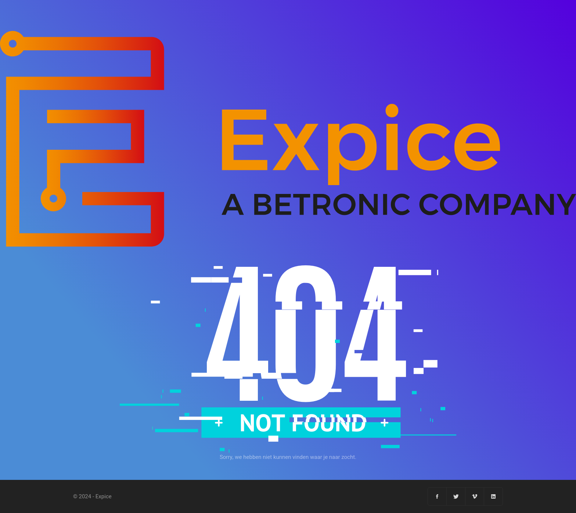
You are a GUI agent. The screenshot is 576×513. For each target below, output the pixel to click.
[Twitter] (456, 496)
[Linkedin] (493, 496)
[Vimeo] (474, 496)
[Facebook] (437, 496)
